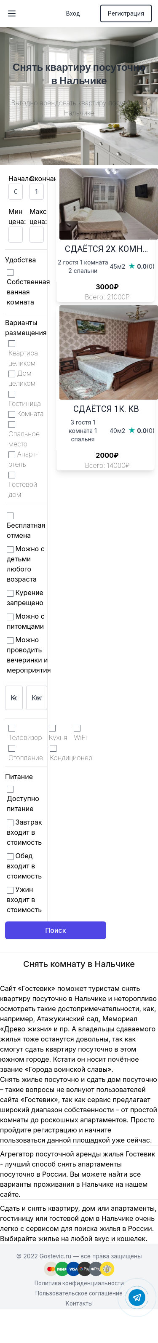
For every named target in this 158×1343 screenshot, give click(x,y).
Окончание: (48, 178)
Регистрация (126, 13)
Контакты (79, 1303)
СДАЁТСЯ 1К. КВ (106, 409)
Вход (73, 13)
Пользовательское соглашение (79, 1293)
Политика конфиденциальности (79, 1283)
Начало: (21, 178)
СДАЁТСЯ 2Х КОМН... (106, 249)
